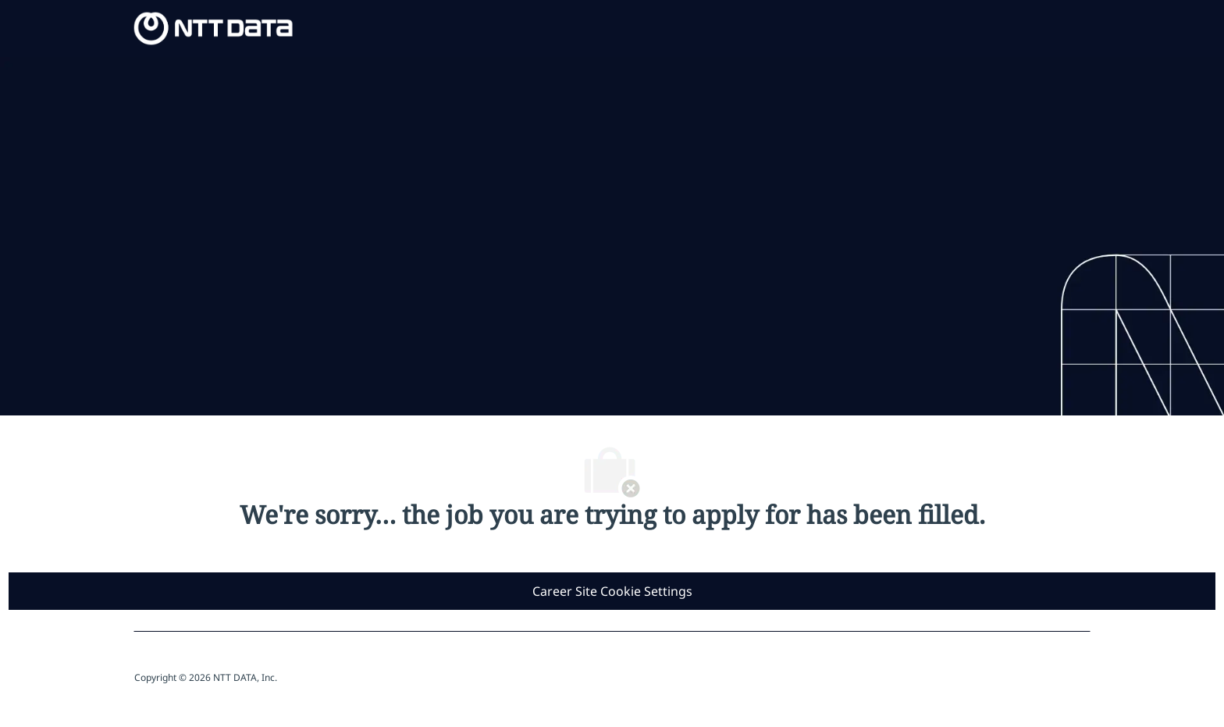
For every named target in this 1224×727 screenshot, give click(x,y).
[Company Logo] (213, 27)
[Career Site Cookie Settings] (612, 591)
